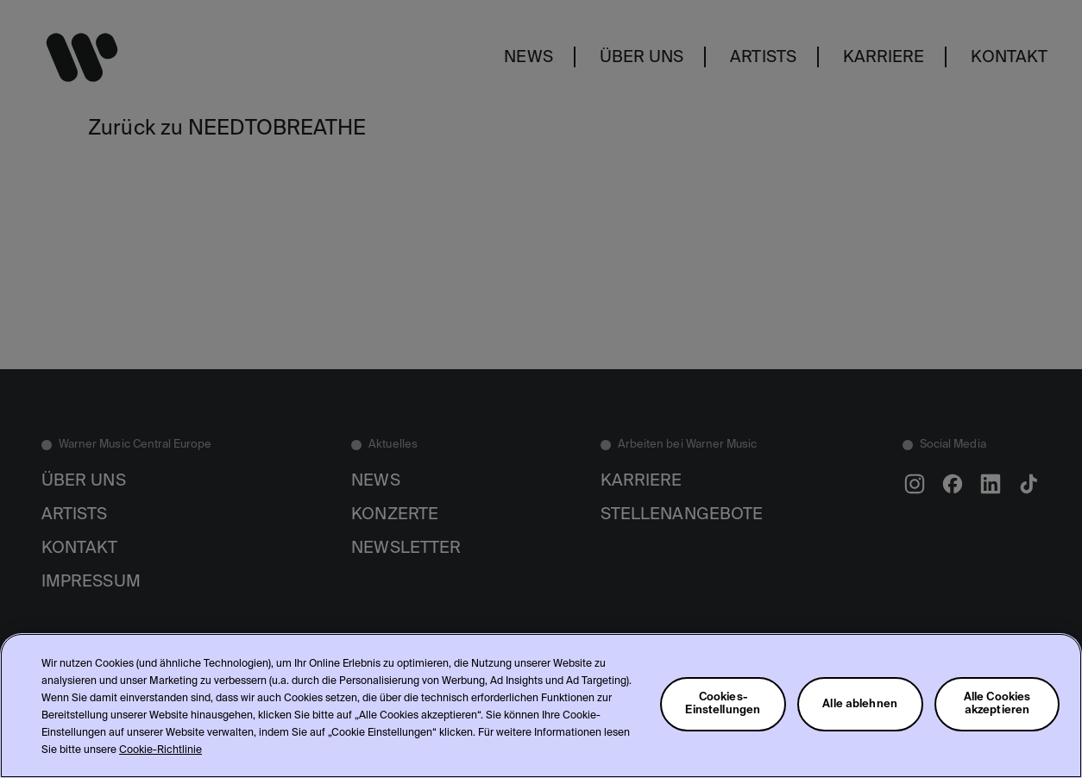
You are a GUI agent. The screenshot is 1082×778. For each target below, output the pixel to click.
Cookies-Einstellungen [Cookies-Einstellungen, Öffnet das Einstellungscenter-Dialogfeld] (722, 704)
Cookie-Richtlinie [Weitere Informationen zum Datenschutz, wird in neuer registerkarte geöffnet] (160, 750)
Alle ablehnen (859, 704)
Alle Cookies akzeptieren (997, 704)
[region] (541, 705)
